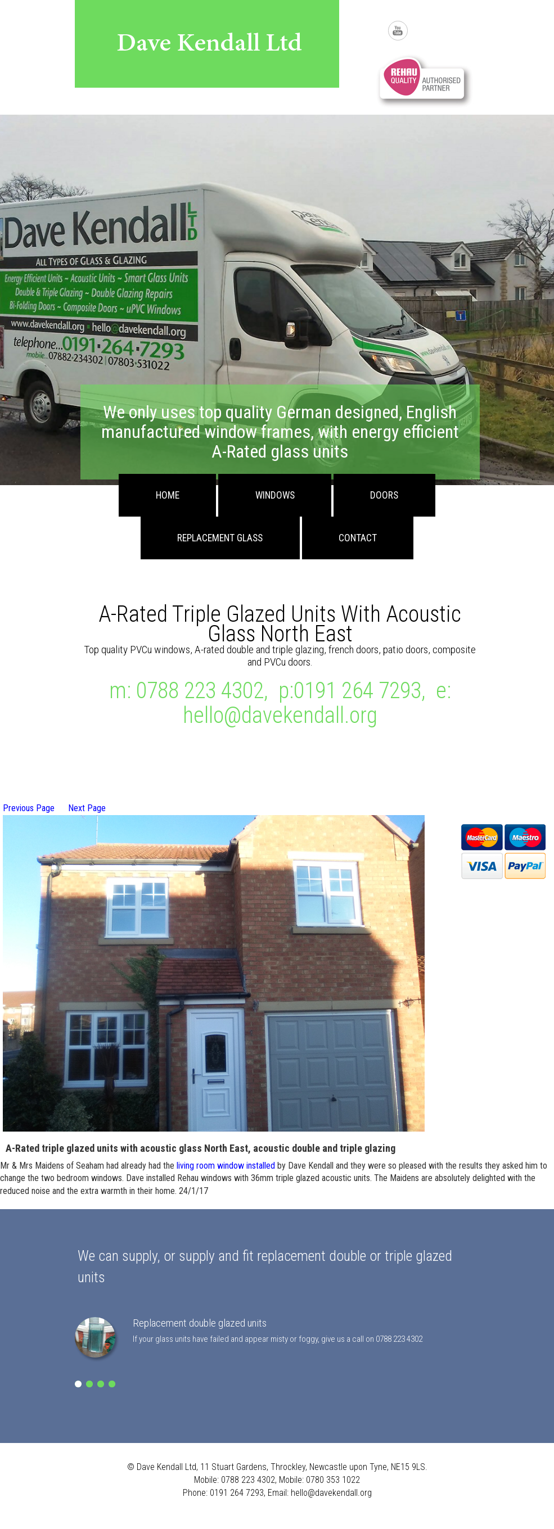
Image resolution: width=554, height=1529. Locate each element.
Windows (275, 495)
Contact (358, 538)
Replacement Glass (220, 538)
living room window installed (226, 1165)
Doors (384, 495)
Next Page (87, 808)
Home (167, 495)
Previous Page (29, 808)
